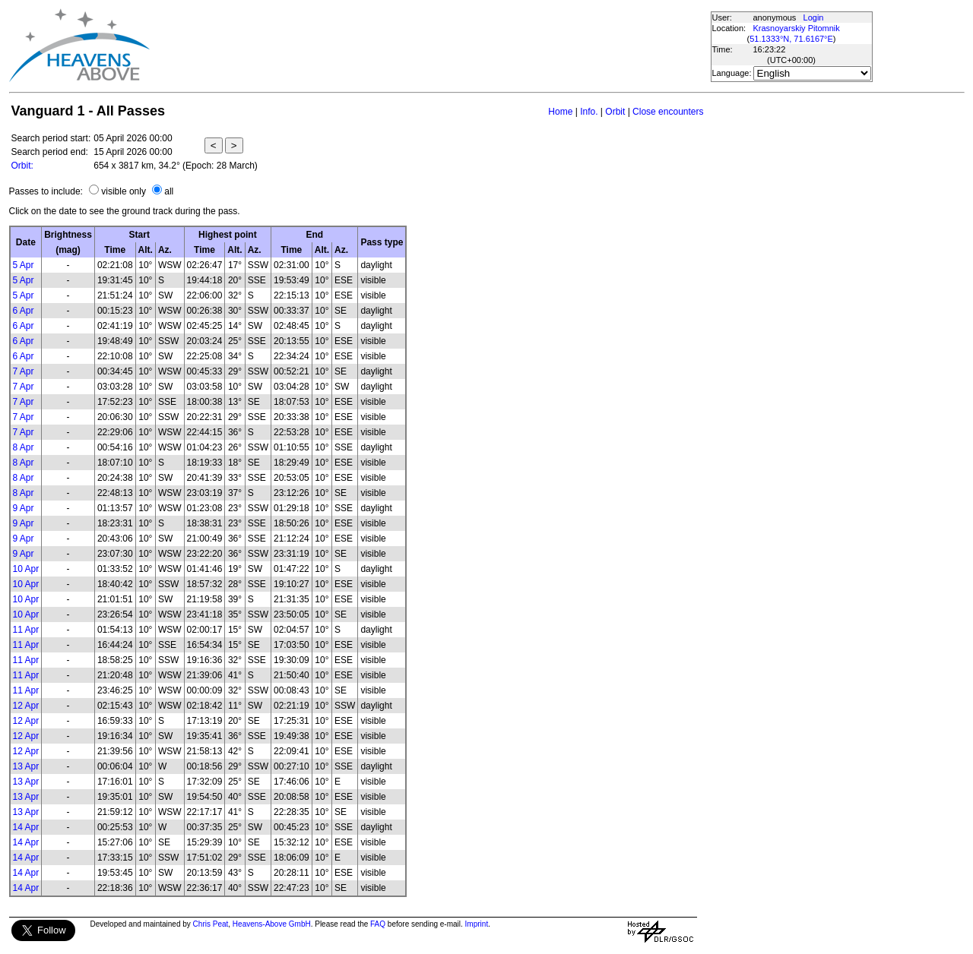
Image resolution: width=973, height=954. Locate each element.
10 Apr (26, 569)
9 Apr (23, 508)
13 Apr (26, 766)
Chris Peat (211, 924)
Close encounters (667, 111)
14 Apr (26, 827)
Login (813, 17)
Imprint (477, 924)
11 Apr (26, 629)
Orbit (615, 111)
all (168, 191)
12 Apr (26, 705)
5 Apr (23, 265)
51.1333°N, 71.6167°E (791, 38)
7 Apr (23, 371)
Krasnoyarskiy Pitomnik (796, 28)
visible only (123, 191)
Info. (588, 111)
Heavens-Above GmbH (272, 924)
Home (560, 111)
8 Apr (23, 447)
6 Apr (23, 310)
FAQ (377, 924)
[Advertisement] (429, 45)
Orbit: (22, 165)
